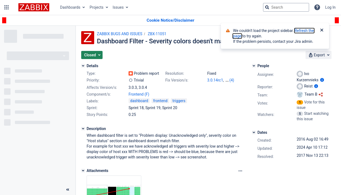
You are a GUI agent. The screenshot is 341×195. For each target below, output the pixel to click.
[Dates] (254, 132)
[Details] (83, 66)
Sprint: (92, 108)
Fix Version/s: (176, 80)
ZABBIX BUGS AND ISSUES (119, 34)
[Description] (83, 129)
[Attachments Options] (240, 171)
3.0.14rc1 (215, 80)
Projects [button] (96, 7)
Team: (262, 95)
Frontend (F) (139, 94)
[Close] (321, 30)
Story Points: (97, 114)
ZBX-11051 (157, 34)
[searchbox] (286, 7)
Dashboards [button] (70, 7)
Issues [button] (118, 7)
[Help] (317, 7)
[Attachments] (83, 171)
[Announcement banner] (170, 20)
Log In (330, 7)
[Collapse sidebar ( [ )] (68, 190)
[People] (254, 66)
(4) (231, 80)
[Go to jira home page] (34, 7)
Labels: (93, 101)
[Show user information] (322, 80)
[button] (6, 7)
